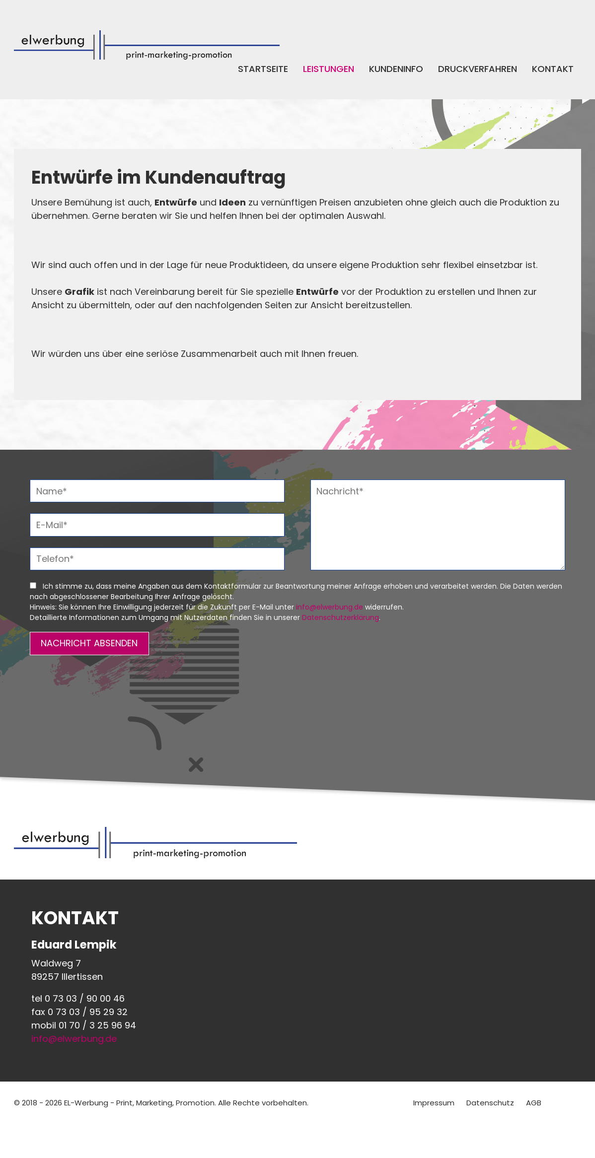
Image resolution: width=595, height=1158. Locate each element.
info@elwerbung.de (329, 607)
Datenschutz (490, 1102)
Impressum (433, 1102)
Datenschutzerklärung (340, 617)
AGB (533, 1102)
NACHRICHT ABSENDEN (89, 643)
